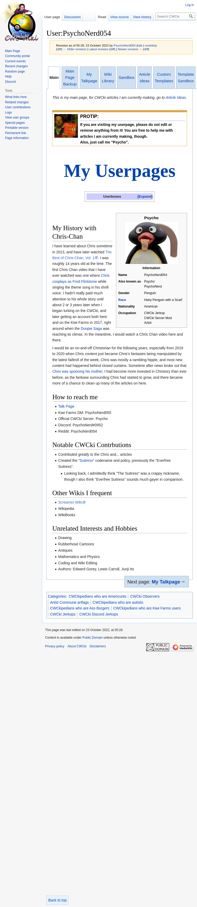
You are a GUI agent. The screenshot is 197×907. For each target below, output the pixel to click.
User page (52, 17)
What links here (16, 97)
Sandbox (127, 77)
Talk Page (66, 406)
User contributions (17, 107)
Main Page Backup (70, 77)
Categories (57, 596)
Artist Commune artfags (69, 602)
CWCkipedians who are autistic (118, 602)
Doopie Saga (91, 328)
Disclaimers (97, 646)
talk (139, 45)
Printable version (16, 128)
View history (138, 17)
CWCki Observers (144, 596)
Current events (15, 61)
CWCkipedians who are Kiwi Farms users (147, 608)
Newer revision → (130, 49)
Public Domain (92, 637)
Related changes (17, 102)
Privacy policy (54, 646)
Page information (17, 138)
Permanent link (15, 133)
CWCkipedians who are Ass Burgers (79, 608)
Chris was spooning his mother (77, 371)
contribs (150, 45)
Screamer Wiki (70, 502)
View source (115, 17)
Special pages (15, 123)
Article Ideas (176, 97)
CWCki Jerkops (62, 614)
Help (8, 76)
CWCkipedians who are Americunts (97, 596)
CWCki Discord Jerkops (98, 614)
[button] (144, 196)
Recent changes (16, 66)
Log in (189, 5)
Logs (8, 112)
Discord (10, 82)
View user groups (17, 117)
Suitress (86, 460)
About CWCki (76, 646)
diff (59, 49)
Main (54, 77)
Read (97, 17)
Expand (145, 196)
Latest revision (98, 49)
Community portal (17, 56)
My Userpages (119, 171)
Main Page (12, 51)
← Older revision (74, 49)
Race (122, 300)
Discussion (72, 17)
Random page (15, 71)
